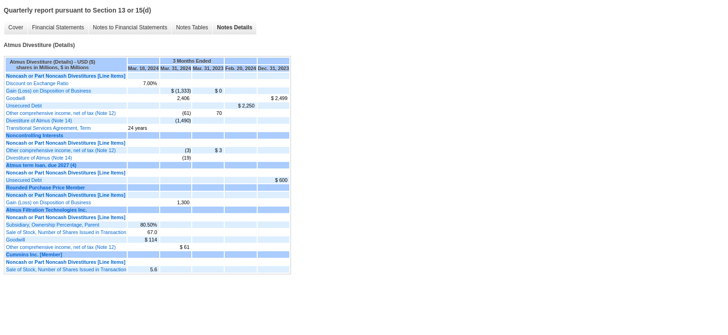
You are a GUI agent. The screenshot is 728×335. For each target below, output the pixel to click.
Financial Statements (58, 27)
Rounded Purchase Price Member (45, 187)
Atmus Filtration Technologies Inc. (46, 210)
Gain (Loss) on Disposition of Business (48, 91)
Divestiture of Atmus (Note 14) (39, 120)
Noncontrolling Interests (34, 135)
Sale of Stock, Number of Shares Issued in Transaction (66, 232)
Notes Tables (192, 27)
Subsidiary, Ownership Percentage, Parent (52, 225)
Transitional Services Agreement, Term (48, 128)
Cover (15, 27)
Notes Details (234, 27)
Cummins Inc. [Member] (34, 254)
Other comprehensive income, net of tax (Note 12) (61, 113)
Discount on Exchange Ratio (37, 83)
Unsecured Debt (24, 105)
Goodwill (15, 98)
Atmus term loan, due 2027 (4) (41, 165)
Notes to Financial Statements (130, 27)
